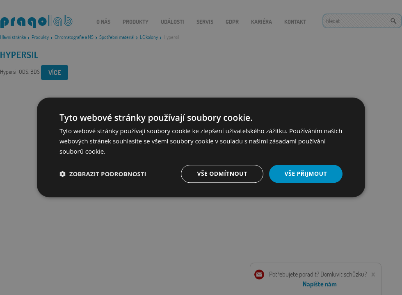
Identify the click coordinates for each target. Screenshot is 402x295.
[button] (102, 173)
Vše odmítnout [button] (222, 173)
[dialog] (201, 147)
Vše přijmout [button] (306, 173)
